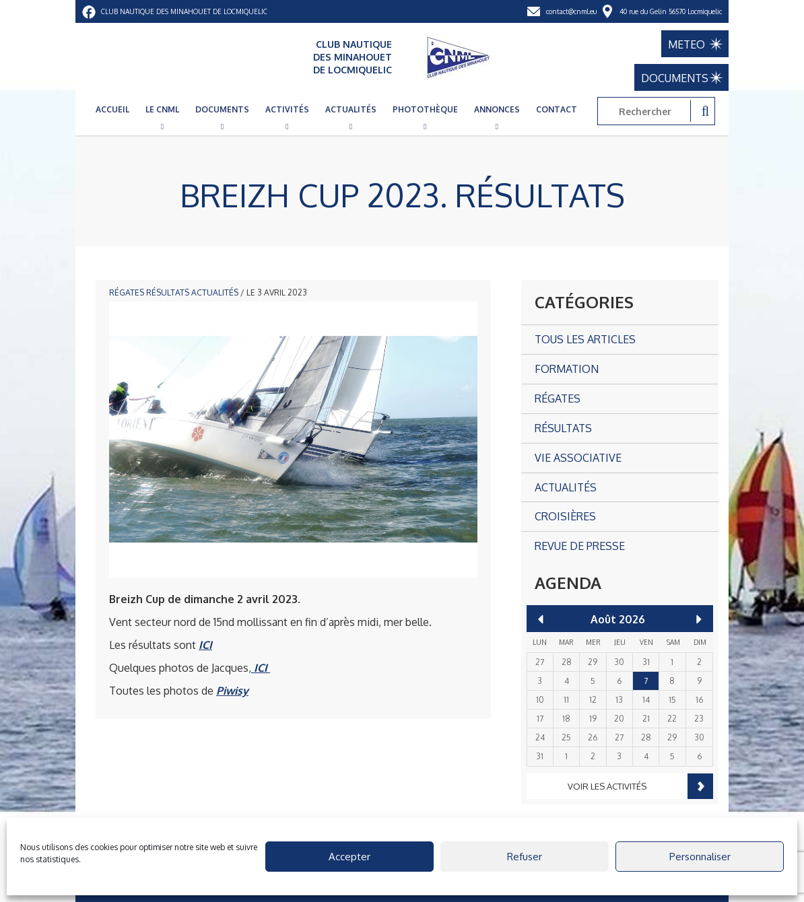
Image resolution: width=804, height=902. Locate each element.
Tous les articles (585, 339)
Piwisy (232, 690)
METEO (686, 44)
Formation (567, 369)
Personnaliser (700, 856)
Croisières (565, 516)
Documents (222, 109)
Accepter (349, 856)
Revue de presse (580, 546)
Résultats (167, 292)
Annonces (497, 109)
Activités (287, 109)
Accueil (112, 109)
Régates (126, 292)
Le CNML (162, 109)
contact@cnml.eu (571, 11)
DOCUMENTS (674, 78)
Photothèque (425, 109)
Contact (556, 109)
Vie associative (578, 457)
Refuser (524, 856)
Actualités (350, 109)
